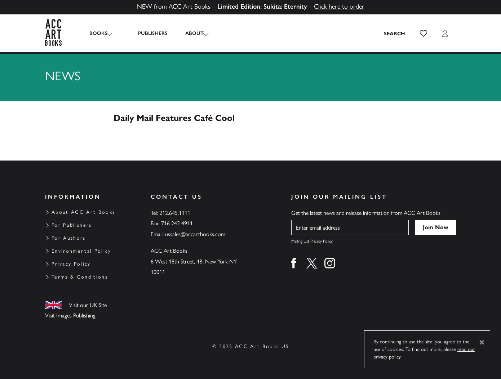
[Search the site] (395, 33)
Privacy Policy (71, 264)
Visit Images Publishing (70, 315)
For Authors (69, 238)
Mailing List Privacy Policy (312, 241)
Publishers (145, 33)
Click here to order (339, 6)
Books (98, 33)
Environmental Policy (81, 251)
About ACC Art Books (83, 212)
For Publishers (72, 225)
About (187, 33)
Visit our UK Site (88, 305)
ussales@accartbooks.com (195, 234)
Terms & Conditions (80, 277)
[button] (423, 33)
